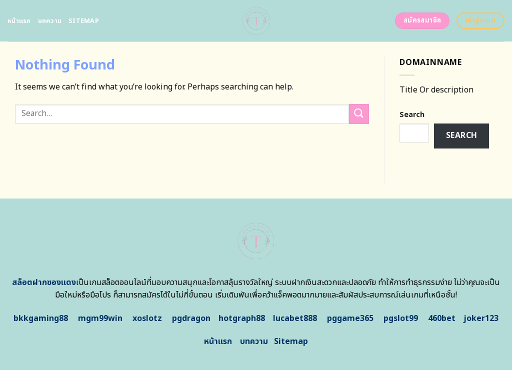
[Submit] (359, 114)
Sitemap (83, 21)
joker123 (481, 318)
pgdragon (191, 318)
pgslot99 (401, 318)
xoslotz (147, 318)
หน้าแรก (19, 21)
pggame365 (350, 318)
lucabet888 (295, 318)
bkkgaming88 (41, 318)
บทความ (50, 21)
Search (412, 115)
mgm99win (100, 318)
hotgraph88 (241, 318)
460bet (442, 318)
